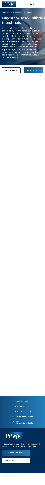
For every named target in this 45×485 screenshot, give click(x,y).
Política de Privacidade (10, 476)
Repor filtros (32, 70)
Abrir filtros (10, 70)
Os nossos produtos (22, 412)
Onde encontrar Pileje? (14, 453)
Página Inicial (6, 12)
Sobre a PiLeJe (22, 401)
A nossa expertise (22, 406)
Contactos (9, 460)
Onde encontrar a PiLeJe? (22, 417)
